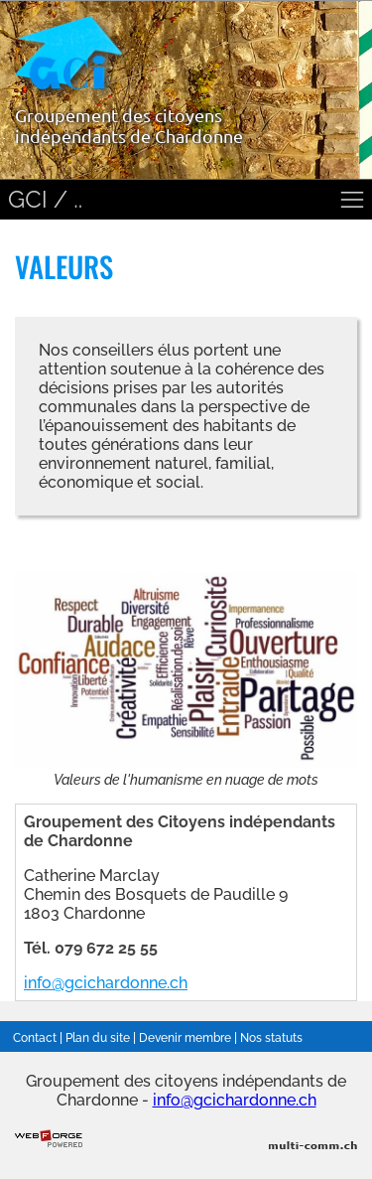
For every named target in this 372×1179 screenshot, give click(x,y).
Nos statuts (271, 1038)
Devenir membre (185, 1038)
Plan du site (97, 1038)
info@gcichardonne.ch (105, 982)
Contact (35, 1038)
